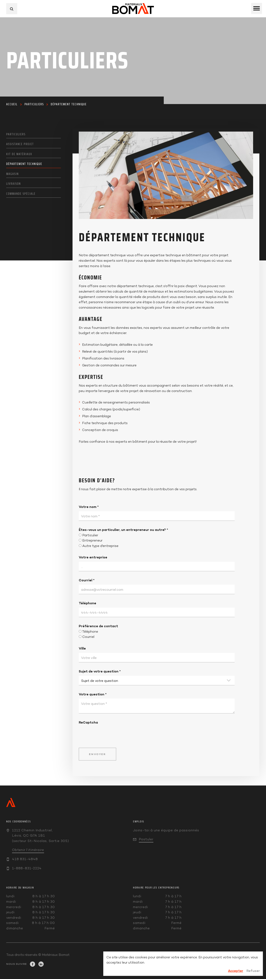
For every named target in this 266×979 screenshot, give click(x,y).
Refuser (253, 971)
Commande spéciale (21, 193)
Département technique (69, 104)
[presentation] (110, 733)
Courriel (87, 580)
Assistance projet (20, 144)
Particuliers (34, 104)
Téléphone (87, 603)
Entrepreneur (92, 540)
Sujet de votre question (100, 671)
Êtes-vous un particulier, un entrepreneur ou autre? (123, 530)
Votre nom (89, 507)
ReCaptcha (88, 722)
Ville (82, 648)
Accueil (11, 104)
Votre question (93, 694)
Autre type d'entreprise (100, 546)
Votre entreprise (93, 557)
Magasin (12, 174)
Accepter (235, 971)
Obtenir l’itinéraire (28, 850)
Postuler (146, 839)
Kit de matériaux (19, 154)
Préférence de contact (98, 626)
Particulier (90, 535)
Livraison (13, 183)
